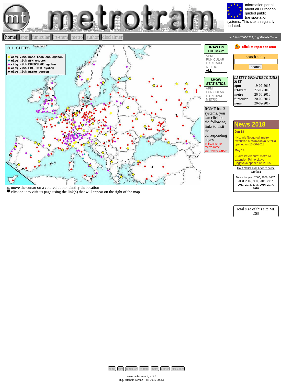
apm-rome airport (216, 150)
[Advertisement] (256, 290)
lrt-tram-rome (213, 143)
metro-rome (212, 147)
